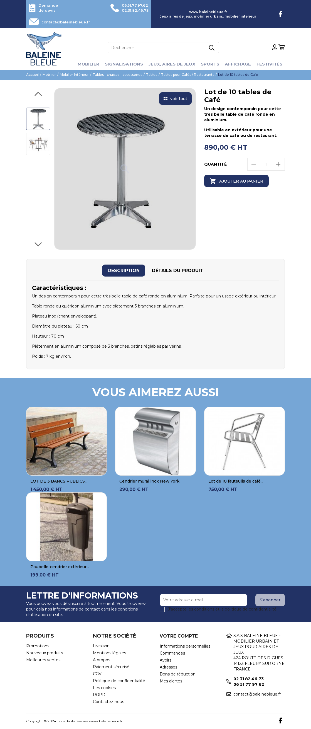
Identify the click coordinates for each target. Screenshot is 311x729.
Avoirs (165, 660)
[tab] (123, 271)
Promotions (37, 645)
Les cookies (104, 687)
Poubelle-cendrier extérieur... (59, 566)
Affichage (240, 64)
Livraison (101, 645)
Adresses (168, 667)
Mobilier (84, 64)
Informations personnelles (185, 646)
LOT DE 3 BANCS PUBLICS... (58, 481)
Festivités (272, 64)
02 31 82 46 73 (248, 678)
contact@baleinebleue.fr (68, 22)
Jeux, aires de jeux (171, 64)
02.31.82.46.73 (133, 10)
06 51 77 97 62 (248, 684)
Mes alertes (171, 681)
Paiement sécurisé (111, 666)
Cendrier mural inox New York (149, 481)
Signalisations (122, 64)
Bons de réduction (178, 674)
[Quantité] (266, 164)
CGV (97, 673)
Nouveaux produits (44, 652)
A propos (101, 659)
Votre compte (179, 636)
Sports (211, 64)
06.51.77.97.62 (133, 5)
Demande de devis (48, 8)
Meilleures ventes (43, 659)
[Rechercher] (163, 47)
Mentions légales (109, 652)
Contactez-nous (108, 701)
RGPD (99, 694)
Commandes (172, 653)
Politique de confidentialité (119, 680)
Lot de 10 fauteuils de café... (235, 481)
